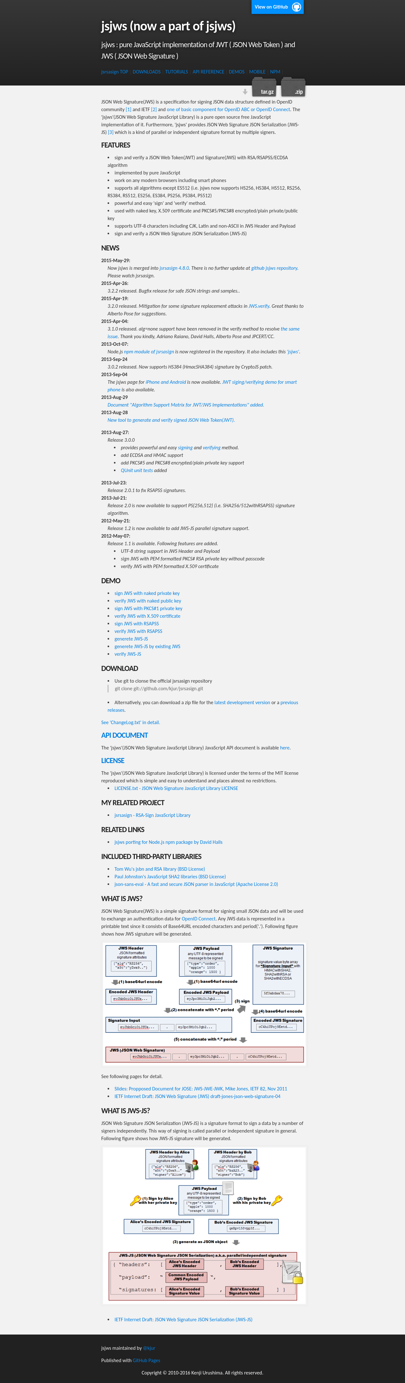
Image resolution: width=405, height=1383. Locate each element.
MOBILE (257, 72)
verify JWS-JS (128, 654)
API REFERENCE (208, 72)
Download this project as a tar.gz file (264, 87)
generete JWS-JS (131, 639)
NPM (275, 72)
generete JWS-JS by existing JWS (147, 646)
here (285, 748)
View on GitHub (271, 7)
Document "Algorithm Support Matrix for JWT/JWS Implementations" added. (186, 405)
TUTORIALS (176, 72)
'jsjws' (293, 352)
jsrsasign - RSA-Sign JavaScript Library (152, 815)
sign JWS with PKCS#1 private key (149, 608)
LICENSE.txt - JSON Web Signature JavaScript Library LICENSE (176, 788)
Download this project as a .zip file (292, 87)
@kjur (149, 1348)
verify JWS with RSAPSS (138, 631)
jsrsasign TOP (114, 72)
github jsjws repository (274, 268)
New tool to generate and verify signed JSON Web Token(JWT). (171, 420)
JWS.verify (259, 306)
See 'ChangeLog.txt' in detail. (130, 722)
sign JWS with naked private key (147, 593)
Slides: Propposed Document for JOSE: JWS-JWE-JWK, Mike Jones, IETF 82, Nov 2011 (201, 1089)
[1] (128, 109)
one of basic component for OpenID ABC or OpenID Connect (228, 109)
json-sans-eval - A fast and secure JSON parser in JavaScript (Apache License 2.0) (196, 884)
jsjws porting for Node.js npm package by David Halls (168, 842)
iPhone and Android (166, 382)
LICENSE (112, 760)
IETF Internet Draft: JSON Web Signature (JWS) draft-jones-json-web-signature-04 (197, 1096)
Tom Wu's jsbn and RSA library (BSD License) (160, 869)
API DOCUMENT (124, 735)
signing (185, 448)
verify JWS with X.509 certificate (147, 616)
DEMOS (237, 72)
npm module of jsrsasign (149, 352)
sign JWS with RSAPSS (137, 624)
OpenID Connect (199, 919)
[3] (111, 132)
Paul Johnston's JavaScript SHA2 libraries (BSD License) (170, 877)
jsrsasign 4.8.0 (174, 268)
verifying (212, 448)
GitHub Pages (146, 1360)
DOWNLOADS (147, 72)
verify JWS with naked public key (148, 601)
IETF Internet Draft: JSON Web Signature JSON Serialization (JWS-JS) (183, 1320)
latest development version (242, 702)
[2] (154, 109)
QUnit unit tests (137, 470)
